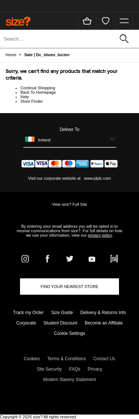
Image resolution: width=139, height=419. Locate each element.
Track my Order (28, 312)
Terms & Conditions (66, 358)
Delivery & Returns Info (103, 312)
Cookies (32, 358)
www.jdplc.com (97, 178)
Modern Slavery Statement (69, 379)
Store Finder (31, 101)
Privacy (95, 369)
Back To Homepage (38, 92)
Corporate (26, 323)
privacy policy (100, 235)
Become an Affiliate (104, 323)
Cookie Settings (69, 333)
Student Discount (60, 323)
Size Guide (62, 312)
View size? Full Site (69, 204)
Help (24, 97)
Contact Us (104, 358)
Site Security (49, 369)
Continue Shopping (37, 88)
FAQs (74, 369)
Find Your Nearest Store (70, 286)
